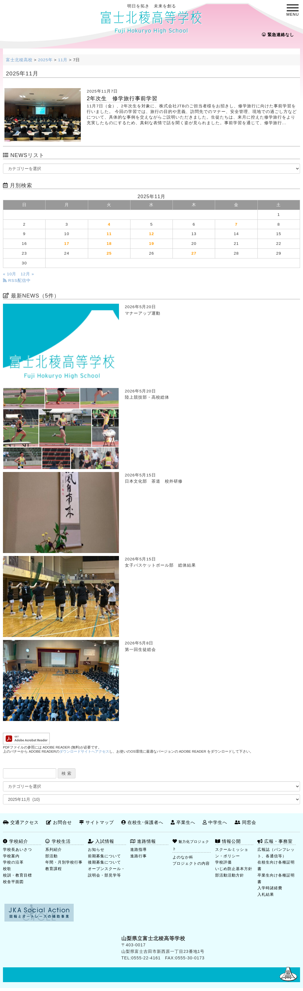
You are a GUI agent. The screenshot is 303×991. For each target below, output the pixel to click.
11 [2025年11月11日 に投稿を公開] (109, 234)
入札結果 (265, 894)
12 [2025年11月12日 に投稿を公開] (151, 234)
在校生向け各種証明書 (276, 865)
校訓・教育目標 (17, 875)
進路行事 (138, 856)
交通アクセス (21, 822)
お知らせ (96, 849)
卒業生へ (183, 822)
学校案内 (11, 856)
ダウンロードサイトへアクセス (84, 751)
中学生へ (215, 822)
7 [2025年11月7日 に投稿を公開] (236, 224)
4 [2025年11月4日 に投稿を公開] (109, 224)
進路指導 (138, 849)
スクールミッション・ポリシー (231, 852)
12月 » (27, 274)
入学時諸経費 (269, 888)
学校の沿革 (13, 862)
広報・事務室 (275, 841)
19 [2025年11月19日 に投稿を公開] (151, 243)
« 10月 (9, 274)
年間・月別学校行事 (64, 862)
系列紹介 (53, 849)
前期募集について (104, 856)
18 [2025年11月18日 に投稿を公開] (109, 243)
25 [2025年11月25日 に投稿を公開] (109, 253)
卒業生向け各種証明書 (276, 878)
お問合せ (59, 822)
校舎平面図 (13, 882)
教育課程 (53, 868)
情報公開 (228, 841)
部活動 (51, 856)
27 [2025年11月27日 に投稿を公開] (193, 253)
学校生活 (57, 841)
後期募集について (104, 862)
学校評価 (223, 862)
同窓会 (245, 822)
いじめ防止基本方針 (233, 868)
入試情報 (101, 841)
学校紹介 (15, 841)
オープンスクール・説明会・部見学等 (106, 871)
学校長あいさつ (17, 849)
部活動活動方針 (229, 875)
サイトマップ (96, 822)
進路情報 (143, 841)
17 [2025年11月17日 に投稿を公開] (66, 243)
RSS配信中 (17, 280)
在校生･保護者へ (142, 822)
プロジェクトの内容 (191, 863)
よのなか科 (183, 857)
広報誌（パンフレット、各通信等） (276, 852)
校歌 (7, 868)
